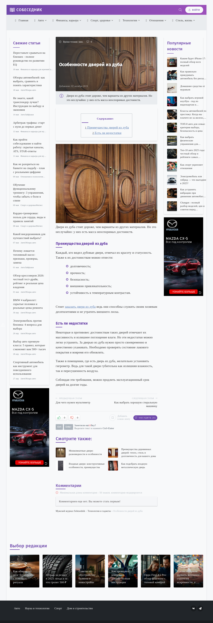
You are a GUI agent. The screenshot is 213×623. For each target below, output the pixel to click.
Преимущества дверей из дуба (107, 127)
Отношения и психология (31, 177)
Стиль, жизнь (181, 20)
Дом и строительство (80, 608)
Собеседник (29, 10)
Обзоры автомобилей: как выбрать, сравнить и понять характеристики (29, 81)
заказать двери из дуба (80, 306)
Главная (21, 20)
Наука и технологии (37, 608)
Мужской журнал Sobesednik (70, 511)
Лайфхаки (29, 114)
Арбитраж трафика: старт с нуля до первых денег (29, 124)
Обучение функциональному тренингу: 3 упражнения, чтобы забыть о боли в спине (28, 192)
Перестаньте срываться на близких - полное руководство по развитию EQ (29, 58)
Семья (46, 177)
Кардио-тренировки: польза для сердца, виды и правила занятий (29, 217)
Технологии (127, 20)
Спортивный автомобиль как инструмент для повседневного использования (28, 368)
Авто (38, 20)
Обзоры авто (30, 90)
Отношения (154, 20)
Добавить (119, 418)
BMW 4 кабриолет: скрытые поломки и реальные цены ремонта (28, 304)
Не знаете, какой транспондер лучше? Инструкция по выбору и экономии (28, 104)
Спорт (58, 608)
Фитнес (39, 205)
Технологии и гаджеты (99, 511)
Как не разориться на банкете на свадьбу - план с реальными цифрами (29, 168)
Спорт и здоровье (28, 205)
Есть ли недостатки (106, 133)
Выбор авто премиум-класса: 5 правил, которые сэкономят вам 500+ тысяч (29, 345)
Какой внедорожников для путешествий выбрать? (29, 236)
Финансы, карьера (64, 20)
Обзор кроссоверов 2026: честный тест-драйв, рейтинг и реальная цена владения (28, 281)
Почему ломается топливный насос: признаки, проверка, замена (25, 256)
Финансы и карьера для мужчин (34, 69)
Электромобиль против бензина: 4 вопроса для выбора (27, 324)
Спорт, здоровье (98, 20)
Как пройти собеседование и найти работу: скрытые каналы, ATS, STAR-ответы (28, 145)
